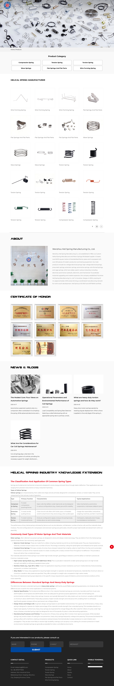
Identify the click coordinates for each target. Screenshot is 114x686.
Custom (52, 5)
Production (44, 5)
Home (16, 5)
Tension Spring (64, 192)
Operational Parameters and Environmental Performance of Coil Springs (56, 401)
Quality (36, 5)
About (30, 5)
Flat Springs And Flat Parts (92, 110)
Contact (64, 5)
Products (23, 5)
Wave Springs (88, 137)
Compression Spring (66, 220)
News (58, 5)
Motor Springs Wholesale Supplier (84, 257)
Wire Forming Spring (18, 110)
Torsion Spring (64, 165)
